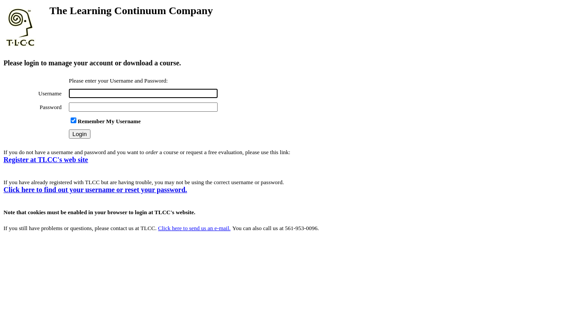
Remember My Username (106, 121)
